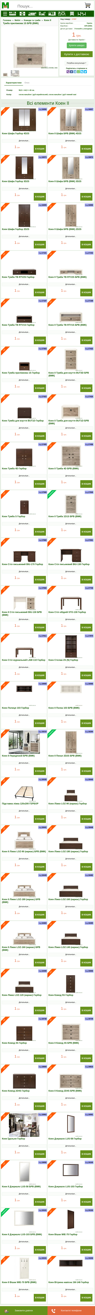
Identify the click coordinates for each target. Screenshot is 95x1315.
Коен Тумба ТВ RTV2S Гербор (18, 277)
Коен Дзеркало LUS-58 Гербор (65, 1138)
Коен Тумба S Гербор (13, 516)
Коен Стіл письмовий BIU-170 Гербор (22, 564)
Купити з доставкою (76, 54)
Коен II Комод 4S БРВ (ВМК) (63, 1043)
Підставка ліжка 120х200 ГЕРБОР (20, 803)
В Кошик (40, 149)
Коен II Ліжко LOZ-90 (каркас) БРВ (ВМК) (24, 851)
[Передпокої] (52, 14)
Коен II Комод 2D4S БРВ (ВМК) (65, 1091)
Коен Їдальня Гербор (13, 1138)
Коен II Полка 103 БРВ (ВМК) (64, 708)
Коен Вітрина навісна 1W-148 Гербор (68, 1282)
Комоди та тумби (32, 20)
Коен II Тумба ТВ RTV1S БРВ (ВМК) (67, 325)
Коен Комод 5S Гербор (60, 995)
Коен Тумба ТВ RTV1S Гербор (18, 325)
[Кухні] (12, 14)
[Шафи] (22, 14)
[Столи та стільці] (82, 14)
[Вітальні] (62, 14)
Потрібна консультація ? (76, 63)
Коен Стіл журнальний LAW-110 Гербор (23, 660)
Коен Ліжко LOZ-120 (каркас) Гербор (21, 995)
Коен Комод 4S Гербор (14, 1043)
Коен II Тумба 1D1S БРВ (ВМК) (64, 516)
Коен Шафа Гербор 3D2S (15, 181)
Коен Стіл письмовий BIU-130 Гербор (69, 564)
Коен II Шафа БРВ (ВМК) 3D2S (64, 181)
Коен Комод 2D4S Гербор (16, 1091)
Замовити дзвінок (24, 1310)
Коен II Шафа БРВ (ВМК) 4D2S (64, 133)
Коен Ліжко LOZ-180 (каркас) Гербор (68, 851)
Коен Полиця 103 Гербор (15, 708)
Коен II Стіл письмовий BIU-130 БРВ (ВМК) (22, 613)
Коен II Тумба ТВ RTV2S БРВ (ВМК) (67, 277)
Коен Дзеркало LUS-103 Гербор (65, 1186)
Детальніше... (24, 141)
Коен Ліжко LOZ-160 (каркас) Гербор (68, 899)
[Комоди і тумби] (72, 14)
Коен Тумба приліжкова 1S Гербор (21, 373)
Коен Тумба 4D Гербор (14, 468)
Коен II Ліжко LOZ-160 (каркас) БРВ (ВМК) (21, 948)
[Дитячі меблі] (42, 14)
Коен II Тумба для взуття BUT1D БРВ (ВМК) (68, 422)
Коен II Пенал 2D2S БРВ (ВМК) (65, 756)
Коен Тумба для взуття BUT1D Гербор (23, 420)
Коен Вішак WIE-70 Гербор (62, 1234)
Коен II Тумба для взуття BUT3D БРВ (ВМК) (68, 374)
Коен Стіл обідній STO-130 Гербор (67, 612)
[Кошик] (88, 5)
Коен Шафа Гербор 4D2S (15, 133)
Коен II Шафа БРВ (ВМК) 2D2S (64, 229)
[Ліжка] (32, 14)
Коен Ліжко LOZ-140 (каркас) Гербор (68, 947)
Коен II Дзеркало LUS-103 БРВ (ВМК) (22, 1234)
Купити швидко (76, 45)
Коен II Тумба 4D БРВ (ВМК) (63, 468)
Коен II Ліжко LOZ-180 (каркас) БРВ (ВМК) (21, 900)
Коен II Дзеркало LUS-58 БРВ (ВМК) (21, 1186)
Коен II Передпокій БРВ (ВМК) (18, 756)
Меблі (17, 20)
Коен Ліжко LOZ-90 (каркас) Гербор (67, 803)
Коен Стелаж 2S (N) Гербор (63, 660)
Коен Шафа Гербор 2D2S (15, 229)
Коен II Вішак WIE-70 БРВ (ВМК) (19, 1282)
